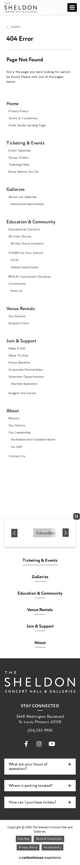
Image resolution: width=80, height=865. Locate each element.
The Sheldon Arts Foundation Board (33, 439)
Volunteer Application (24, 384)
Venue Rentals (20, 309)
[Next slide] (66, 533)
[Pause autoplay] (76, 516)
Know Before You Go (24, 172)
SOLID (15, 260)
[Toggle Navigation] (72, 7)
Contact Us (17, 456)
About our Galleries (23, 197)
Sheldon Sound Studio (25, 267)
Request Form (19, 323)
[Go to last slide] (14, 533)
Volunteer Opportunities (26, 377)
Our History (17, 425)
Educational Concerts (24, 229)
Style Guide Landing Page (27, 125)
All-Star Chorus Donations (27, 243)
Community (17, 284)
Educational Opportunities (27, 204)
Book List (16, 291)
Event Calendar (20, 150)
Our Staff (16, 447)
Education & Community (30, 222)
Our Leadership (20, 432)
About (12, 411)
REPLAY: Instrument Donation (30, 277)
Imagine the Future (22, 393)
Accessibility (52, 847)
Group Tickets (19, 157)
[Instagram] (39, 743)
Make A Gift (17, 348)
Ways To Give (18, 355)
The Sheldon (20, 7)
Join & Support (21, 341)
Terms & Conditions (23, 118)
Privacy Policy (19, 111)
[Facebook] (26, 743)
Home (15, 27)
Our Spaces (17, 316)
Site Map (23, 839)
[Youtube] (52, 743)
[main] (40, 256)
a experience (40, 857)
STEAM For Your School (26, 253)
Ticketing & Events (25, 143)
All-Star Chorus (20, 236)
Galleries (15, 189)
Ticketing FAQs (19, 165)
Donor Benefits (19, 362)
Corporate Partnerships (26, 369)
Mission (14, 418)
